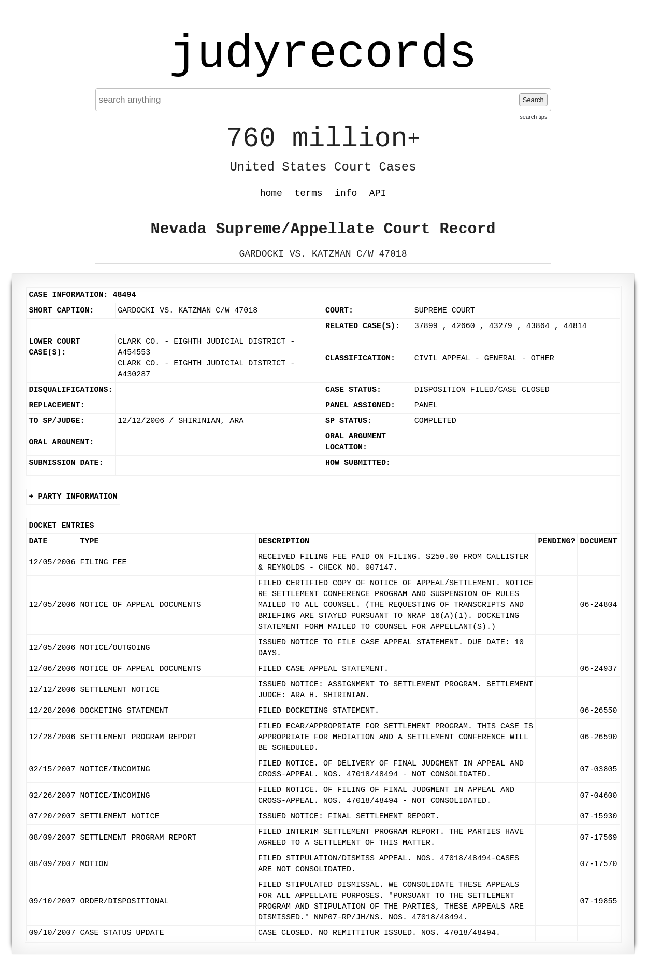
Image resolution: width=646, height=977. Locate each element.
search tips (533, 117)
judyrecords (323, 54)
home (271, 193)
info (346, 193)
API (377, 193)
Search (533, 100)
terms (309, 193)
